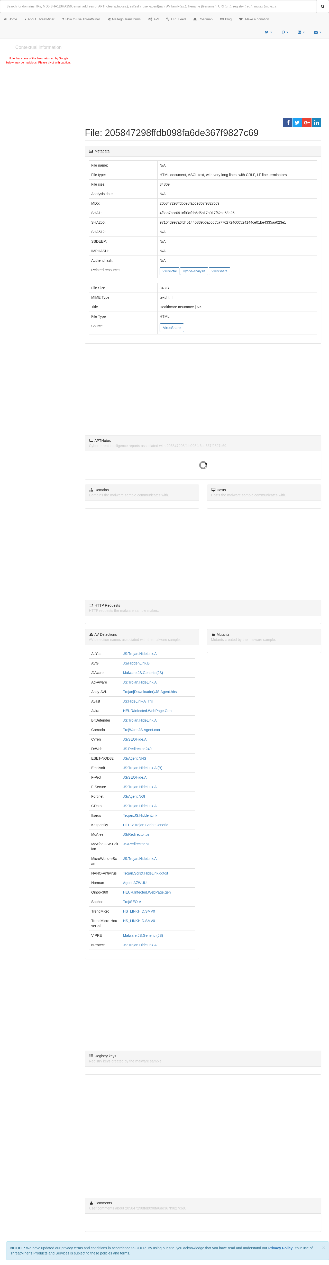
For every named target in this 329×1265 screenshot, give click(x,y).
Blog (226, 19)
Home (10, 19)
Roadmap (203, 19)
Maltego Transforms (124, 19)
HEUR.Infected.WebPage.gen (147, 892)
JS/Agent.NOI (134, 796)
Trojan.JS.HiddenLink (140, 815)
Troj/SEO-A (132, 902)
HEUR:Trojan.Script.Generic (145, 825)
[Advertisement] (38, 104)
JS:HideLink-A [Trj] (138, 701)
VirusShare (219, 271)
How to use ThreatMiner (81, 19)
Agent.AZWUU (135, 883)
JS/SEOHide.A (135, 739)
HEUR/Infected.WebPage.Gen (147, 711)
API (153, 19)
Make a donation (254, 19)
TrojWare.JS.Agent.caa (141, 730)
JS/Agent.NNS (134, 758)
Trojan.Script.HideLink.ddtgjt (145, 873)
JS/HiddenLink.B (136, 663)
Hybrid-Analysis (194, 271)
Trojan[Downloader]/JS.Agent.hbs (150, 692)
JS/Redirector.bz (136, 834)
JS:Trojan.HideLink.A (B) (142, 768)
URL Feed (176, 19)
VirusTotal (169, 271)
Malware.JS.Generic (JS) (143, 673)
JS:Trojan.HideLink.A (140, 654)
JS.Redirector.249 (137, 749)
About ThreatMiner (39, 19)
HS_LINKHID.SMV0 (139, 911)
